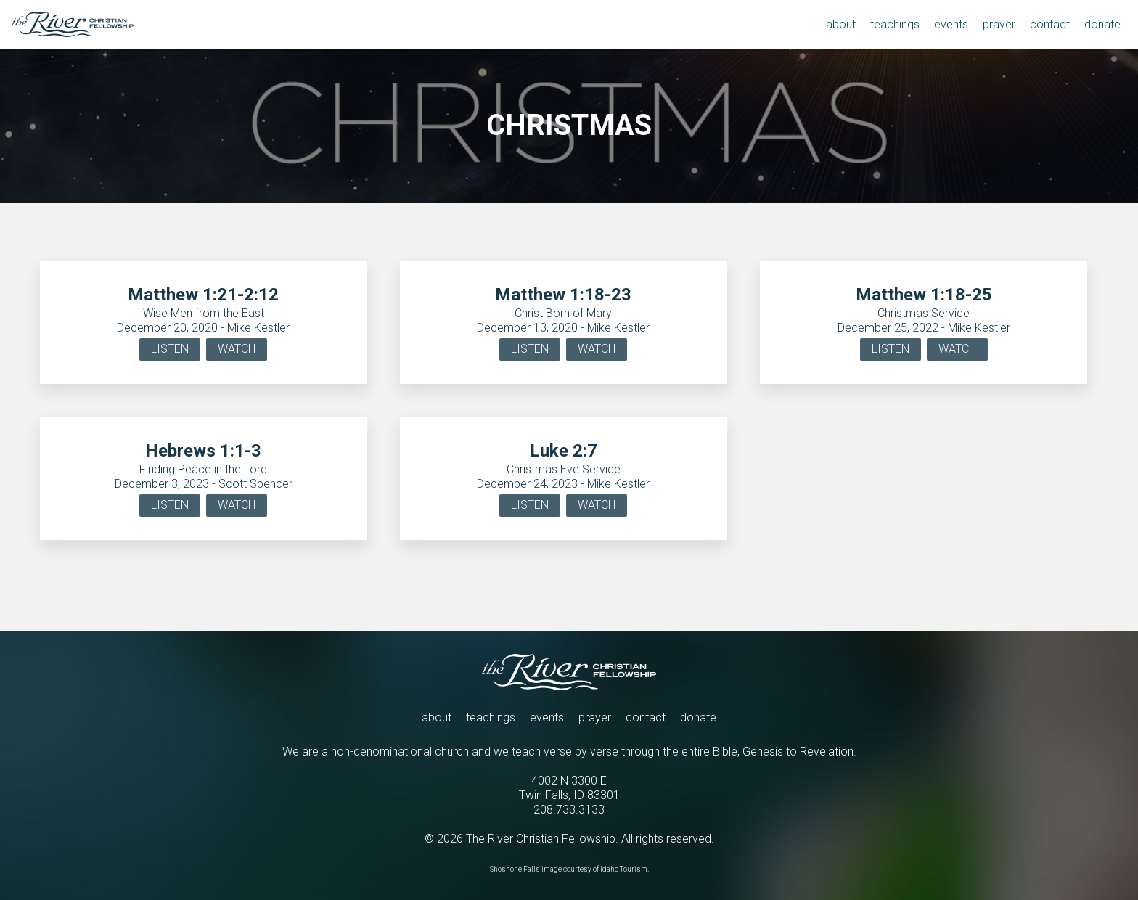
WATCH (236, 349)
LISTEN (170, 349)
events (547, 717)
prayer (594, 717)
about (436, 717)
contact (646, 717)
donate (698, 717)
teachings (490, 717)
